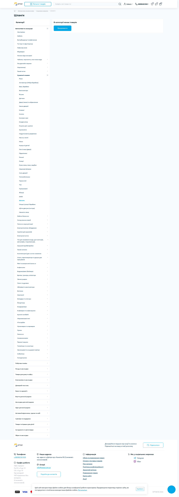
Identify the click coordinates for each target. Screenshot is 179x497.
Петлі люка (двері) (25, 149)
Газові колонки (22, 249)
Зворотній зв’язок (89, 470)
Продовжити (63, 28)
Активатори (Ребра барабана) (28, 82)
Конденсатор (23, 122)
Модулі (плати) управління (28, 133)
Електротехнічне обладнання (27, 228)
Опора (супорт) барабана (27, 204)
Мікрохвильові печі (23, 318)
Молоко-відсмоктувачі (24, 55)
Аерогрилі (20, 295)
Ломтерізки (21, 32)
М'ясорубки (21, 322)
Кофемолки (21, 267)
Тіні (20, 184)
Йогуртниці (21, 303)
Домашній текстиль (22, 385)
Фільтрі (21, 192)
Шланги (21, 200)
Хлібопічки (20, 354)
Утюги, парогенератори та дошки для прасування (29, 258)
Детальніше (82, 490)
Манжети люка (24, 212)
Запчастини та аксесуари (26, 11)
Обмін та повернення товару (93, 458)
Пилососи (20, 334)
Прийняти (140, 489)
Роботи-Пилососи (23, 216)
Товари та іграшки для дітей (24, 424)
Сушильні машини (42, 11)
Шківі (21, 196)
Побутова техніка (21, 363)
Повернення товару (90, 473)
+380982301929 (20, 457)
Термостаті (22, 181)
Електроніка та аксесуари (23, 380)
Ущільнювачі (23, 188)
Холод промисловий (24, 220)
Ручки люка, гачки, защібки (28, 165)
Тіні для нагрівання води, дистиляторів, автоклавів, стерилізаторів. (30, 241)
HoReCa (19, 36)
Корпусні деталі (24, 145)
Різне (21, 78)
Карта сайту (87, 476)
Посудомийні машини (24, 63)
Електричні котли (23, 236)
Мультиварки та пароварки (26, 326)
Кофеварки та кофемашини (26, 310)
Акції (85, 479)
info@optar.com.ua (44, 467)
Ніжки (21, 141)
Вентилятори (23, 90)
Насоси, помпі (23, 137)
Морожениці (21, 67)
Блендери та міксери (24, 299)
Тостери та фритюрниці (25, 44)
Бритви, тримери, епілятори (26, 275)
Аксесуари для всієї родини (24, 402)
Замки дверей (23, 106)
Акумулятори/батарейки (25, 245)
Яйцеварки (20, 51)
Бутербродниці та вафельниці (27, 40)
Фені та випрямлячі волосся (26, 263)
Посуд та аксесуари (21, 369)
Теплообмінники (24, 177)
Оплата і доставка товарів (92, 461)
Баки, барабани (24, 86)
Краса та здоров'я (21, 391)
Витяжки (20, 291)
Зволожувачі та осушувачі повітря (28, 350)
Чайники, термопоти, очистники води (29, 59)
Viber (137, 461)
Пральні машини (22, 342)
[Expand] (47, 28)
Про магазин (87, 464)
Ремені (21, 157)
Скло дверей (23, 173)
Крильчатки (23, 130)
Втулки (21, 94)
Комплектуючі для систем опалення (29, 253)
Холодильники (22, 358)
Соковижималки (22, 338)
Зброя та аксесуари (21, 435)
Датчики (22, 98)
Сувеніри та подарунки (23, 418)
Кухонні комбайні (23, 314)
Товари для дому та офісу (23, 374)
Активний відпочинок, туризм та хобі (27, 413)
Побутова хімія (22, 48)
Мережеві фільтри (25, 169)
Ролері (21, 161)
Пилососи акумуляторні (25, 224)
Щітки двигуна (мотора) (27, 208)
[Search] (120, 4)
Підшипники (23, 153)
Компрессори (23, 118)
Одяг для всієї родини (22, 407)
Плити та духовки (23, 283)
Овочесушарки (22, 279)
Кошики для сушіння (26, 126)
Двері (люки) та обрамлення (28, 102)
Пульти (19, 330)
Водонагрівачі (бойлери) (25, 271)
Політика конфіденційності (93, 467)
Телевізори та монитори (25, 346)
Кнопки (21, 114)
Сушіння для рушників (24, 232)
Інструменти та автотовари (24, 430)
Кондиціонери (22, 306)
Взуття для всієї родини (23, 396)
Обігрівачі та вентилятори (25, 287)
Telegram (139, 458)
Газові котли (21, 71)
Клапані (21, 110)
